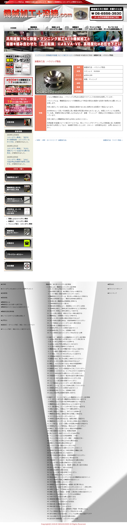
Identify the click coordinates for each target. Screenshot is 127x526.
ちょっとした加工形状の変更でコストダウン (63, 380)
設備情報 (18, 122)
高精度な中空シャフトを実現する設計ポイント (63, 328)
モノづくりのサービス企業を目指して (113, 28)
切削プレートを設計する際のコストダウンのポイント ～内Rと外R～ (70, 487)
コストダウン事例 (13, 137)
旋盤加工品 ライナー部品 (112, 140)
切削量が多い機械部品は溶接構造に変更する (63, 301)
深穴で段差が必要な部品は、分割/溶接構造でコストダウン (67, 320)
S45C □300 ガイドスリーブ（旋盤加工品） (52, 140)
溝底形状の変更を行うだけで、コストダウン (63, 499)
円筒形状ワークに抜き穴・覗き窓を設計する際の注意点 (66, 375)
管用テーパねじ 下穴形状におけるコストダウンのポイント (67, 489)
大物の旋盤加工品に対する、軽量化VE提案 (62, 366)
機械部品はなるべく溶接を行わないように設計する (65, 404)
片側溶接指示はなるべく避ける (59, 303)
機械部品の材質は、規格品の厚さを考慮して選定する (65, 413)
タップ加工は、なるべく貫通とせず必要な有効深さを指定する (68, 423)
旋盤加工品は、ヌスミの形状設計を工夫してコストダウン (67, 368)
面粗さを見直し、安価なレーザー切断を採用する (64, 409)
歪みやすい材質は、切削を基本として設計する (63, 311)
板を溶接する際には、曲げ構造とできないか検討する (65, 291)
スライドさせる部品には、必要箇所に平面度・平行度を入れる (68, 509)
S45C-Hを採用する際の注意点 (58, 470)
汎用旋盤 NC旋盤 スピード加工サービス (59, 55)
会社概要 (18, 266)
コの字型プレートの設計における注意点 (61, 501)
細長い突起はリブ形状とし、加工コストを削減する (65, 411)
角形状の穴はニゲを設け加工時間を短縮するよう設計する (67, 401)
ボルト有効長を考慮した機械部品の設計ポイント (64, 479)
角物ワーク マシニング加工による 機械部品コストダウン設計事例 (69, 397)
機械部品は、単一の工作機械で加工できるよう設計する (66, 349)
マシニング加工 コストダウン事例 (20, 224)
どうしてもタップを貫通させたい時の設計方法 (63, 457)
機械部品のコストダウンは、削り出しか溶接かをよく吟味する (68, 296)
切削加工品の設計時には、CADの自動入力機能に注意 (65, 450)
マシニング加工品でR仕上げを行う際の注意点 (63, 440)
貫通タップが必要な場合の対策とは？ (61, 443)
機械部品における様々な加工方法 (18, 189)
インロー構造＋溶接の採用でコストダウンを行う (64, 293)
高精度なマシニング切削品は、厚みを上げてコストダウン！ (67, 426)
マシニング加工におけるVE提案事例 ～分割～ (64, 435)
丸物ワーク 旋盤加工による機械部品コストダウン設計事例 (67, 337)
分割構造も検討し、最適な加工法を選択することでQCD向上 (68, 308)
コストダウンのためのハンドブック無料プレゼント (17, 289)
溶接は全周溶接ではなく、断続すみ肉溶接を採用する (65, 298)
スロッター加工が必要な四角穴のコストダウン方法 (65, 378)
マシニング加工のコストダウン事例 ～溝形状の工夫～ (66, 438)
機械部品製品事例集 (18, 232)
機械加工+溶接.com (37, 14)
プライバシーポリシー (18, 255)
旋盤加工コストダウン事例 (73, 28)
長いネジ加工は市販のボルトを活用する (61, 289)
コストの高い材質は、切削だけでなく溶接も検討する (65, 313)
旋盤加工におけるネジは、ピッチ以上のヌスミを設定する (67, 371)
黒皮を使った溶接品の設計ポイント (60, 325)
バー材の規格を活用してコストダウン (61, 474)
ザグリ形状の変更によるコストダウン (61, 482)
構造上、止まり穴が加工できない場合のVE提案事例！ (66, 363)
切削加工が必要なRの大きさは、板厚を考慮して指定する (67, 418)
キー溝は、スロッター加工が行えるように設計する (65, 353)
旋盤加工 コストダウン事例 (18, 221)
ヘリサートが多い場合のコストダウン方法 (62, 445)
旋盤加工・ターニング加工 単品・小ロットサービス (18, 86)
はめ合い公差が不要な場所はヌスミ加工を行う (63, 344)
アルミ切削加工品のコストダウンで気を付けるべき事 (65, 332)
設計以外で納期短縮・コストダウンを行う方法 (18, 139)
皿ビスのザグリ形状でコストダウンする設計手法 (64, 433)
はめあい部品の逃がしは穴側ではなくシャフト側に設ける (67, 339)
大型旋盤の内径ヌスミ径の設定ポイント (61, 356)
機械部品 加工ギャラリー (34, 28)
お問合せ (18, 243)
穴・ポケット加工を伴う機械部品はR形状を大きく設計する (67, 399)
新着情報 (4, 297)
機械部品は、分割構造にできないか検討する (63, 315)
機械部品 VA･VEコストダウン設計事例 (18, 211)
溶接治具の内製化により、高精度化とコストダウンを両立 (67, 306)
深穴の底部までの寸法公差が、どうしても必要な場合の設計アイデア (70, 513)
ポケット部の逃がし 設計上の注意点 (61, 467)
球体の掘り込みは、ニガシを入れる (60, 506)
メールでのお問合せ (106, 17)
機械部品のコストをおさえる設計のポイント (18, 200)
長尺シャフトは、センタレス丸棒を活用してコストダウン (67, 385)
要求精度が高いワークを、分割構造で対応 (62, 330)
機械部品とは (18, 177)
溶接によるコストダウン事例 (54, 28)
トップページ (39, 55)
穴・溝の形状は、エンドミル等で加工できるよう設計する (67, 406)
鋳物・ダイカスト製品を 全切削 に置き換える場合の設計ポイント (70, 492)
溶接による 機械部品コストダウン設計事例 (62, 287)
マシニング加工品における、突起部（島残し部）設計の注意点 (68, 465)
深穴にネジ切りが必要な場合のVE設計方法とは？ (64, 318)
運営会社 (111, 284)
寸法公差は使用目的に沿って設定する (61, 453)
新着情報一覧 (18, 169)
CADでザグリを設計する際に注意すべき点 (62, 496)
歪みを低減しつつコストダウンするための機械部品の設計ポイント (69, 477)
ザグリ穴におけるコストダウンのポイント (62, 416)
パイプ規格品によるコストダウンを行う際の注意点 (65, 323)
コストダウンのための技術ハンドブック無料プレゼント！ (18, 65)
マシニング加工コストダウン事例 (93, 28)
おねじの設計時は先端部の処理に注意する (18, 162)
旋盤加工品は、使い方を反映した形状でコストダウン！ (66, 358)
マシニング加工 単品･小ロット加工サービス (18, 106)
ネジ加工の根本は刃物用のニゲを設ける (61, 346)
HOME (14, 28)
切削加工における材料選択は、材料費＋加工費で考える (66, 484)
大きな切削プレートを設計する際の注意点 (18, 150)
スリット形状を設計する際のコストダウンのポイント (65, 373)
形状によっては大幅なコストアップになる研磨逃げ (65, 494)
